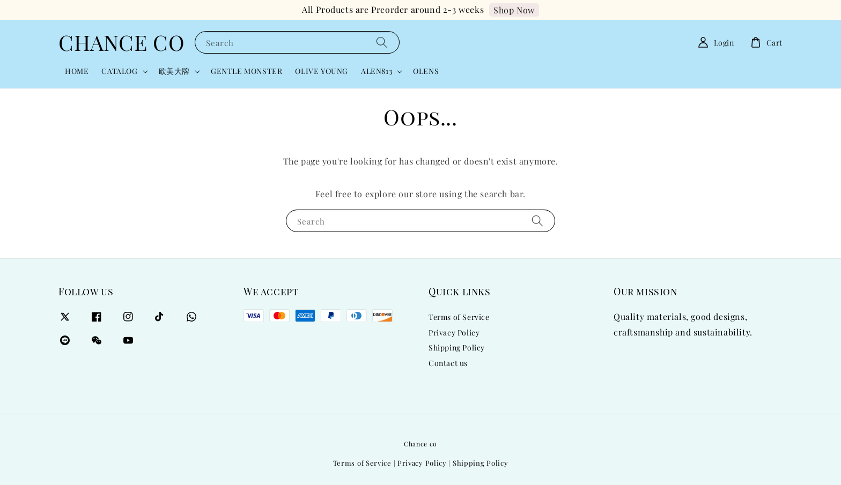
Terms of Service (459, 317)
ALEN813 (376, 71)
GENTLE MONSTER (246, 71)
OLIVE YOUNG (321, 71)
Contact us (448, 363)
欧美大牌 (174, 71)
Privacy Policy (454, 332)
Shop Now (514, 10)
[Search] (382, 42)
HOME (76, 71)
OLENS (426, 71)
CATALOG (119, 71)
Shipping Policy (457, 347)
